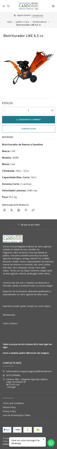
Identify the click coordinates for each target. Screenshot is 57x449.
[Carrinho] (53, 6)
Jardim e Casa (22, 22)
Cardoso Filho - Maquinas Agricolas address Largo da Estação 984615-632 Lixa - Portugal (25, 383)
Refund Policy (9, 407)
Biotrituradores (40, 22)
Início (9, 22)
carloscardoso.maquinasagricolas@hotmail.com (27, 371)
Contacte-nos (37, 15)
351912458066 (11, 375)
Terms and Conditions (13, 403)
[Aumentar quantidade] (52, 110)
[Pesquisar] (8, 6)
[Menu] (4, 6)
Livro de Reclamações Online (16, 415)
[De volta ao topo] (28, 225)
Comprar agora (28, 128)
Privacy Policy (9, 411)
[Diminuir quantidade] (4, 110)
